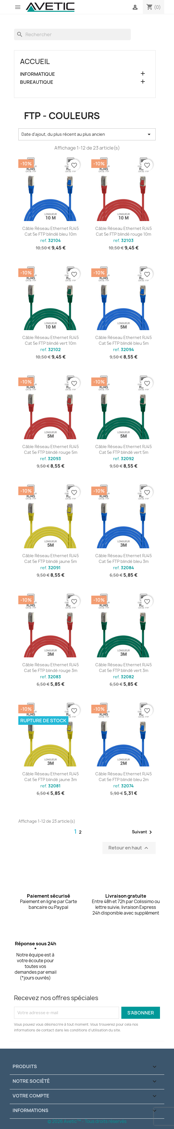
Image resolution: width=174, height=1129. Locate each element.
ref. (50, 240)
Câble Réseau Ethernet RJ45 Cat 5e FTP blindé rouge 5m (50, 449)
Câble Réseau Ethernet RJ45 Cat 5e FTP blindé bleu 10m (50, 231)
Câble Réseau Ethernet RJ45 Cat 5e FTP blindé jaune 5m (50, 558)
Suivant (143, 832)
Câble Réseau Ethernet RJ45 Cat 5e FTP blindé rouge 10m (123, 231)
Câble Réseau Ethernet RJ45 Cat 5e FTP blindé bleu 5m (123, 340)
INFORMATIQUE (37, 74)
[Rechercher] (72, 34)
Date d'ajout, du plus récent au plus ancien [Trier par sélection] (87, 134)
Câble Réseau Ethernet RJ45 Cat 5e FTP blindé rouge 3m (50, 667)
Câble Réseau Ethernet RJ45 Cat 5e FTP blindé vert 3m (123, 667)
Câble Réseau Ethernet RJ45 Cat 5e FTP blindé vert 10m (50, 340)
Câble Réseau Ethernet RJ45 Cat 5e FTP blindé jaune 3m (50, 776)
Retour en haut (129, 847)
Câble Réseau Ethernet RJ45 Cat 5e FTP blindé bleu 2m (123, 776)
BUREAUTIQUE (36, 82)
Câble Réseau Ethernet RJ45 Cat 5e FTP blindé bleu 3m (123, 558)
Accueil (35, 61)
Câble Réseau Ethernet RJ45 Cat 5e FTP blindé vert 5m (123, 449)
